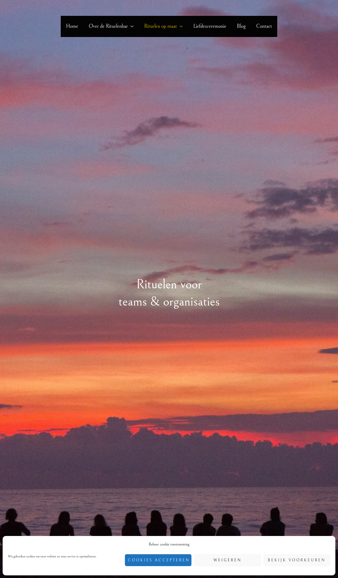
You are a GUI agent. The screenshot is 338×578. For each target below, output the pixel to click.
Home (72, 26)
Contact (264, 26)
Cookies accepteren (159, 560)
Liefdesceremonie (209, 26)
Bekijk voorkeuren (297, 560)
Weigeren (227, 560)
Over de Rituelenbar (108, 26)
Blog (241, 26)
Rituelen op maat (160, 26)
